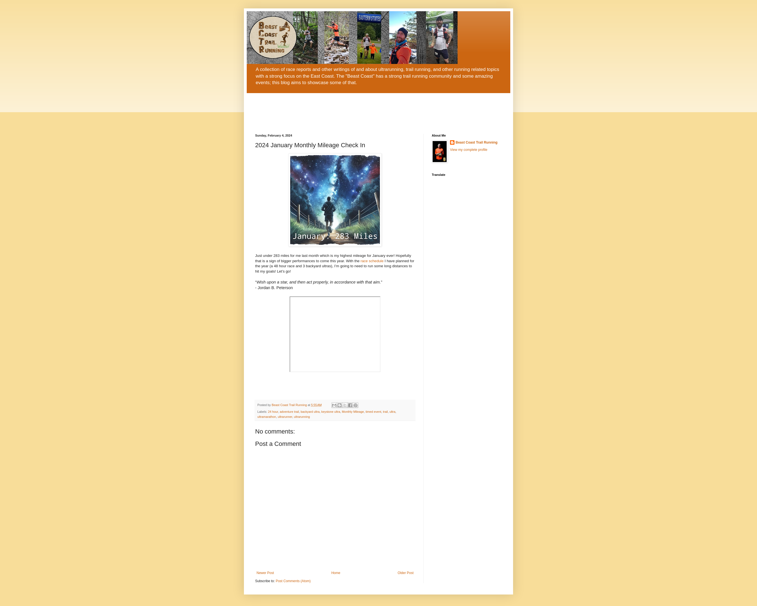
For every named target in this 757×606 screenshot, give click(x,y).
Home (335, 573)
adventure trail (289, 411)
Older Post (406, 573)
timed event (373, 411)
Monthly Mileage (353, 411)
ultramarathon (266, 416)
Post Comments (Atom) (293, 581)
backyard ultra (310, 411)
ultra (392, 411)
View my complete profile (468, 150)
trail (385, 411)
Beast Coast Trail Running (476, 142)
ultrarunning (302, 416)
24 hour (273, 411)
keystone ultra (330, 411)
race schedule (372, 261)
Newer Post (265, 573)
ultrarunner (285, 416)
